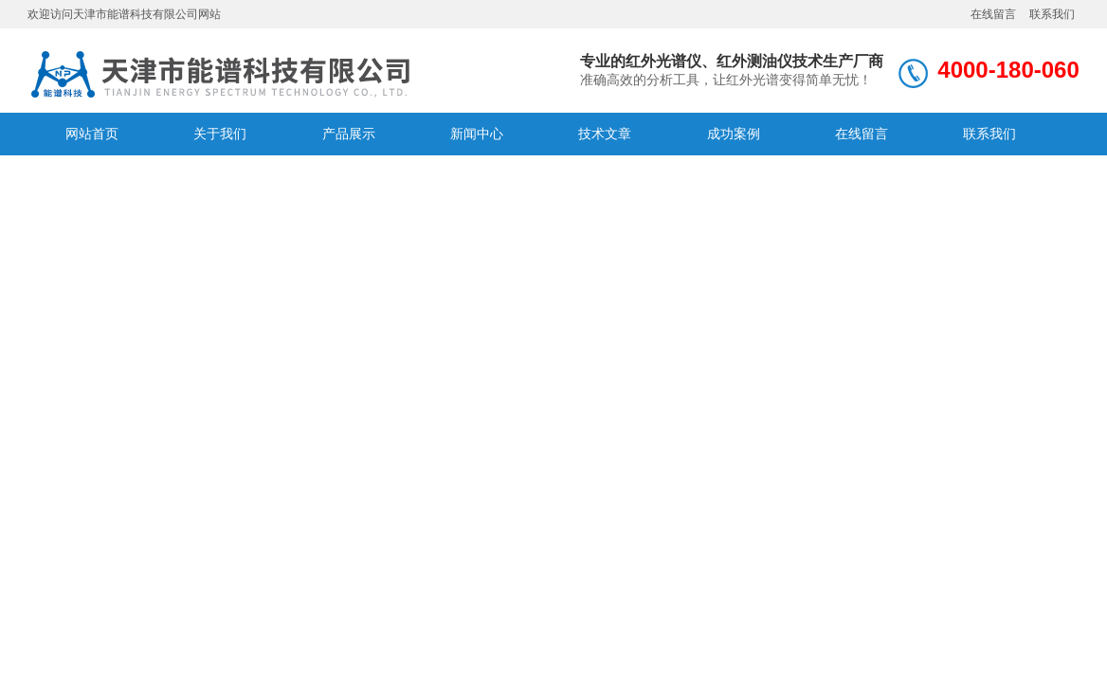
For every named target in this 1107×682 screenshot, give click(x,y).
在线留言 (993, 14)
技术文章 (604, 133)
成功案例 (733, 133)
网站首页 (91, 133)
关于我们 (219, 133)
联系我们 (1052, 14)
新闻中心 (476, 133)
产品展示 (348, 133)
